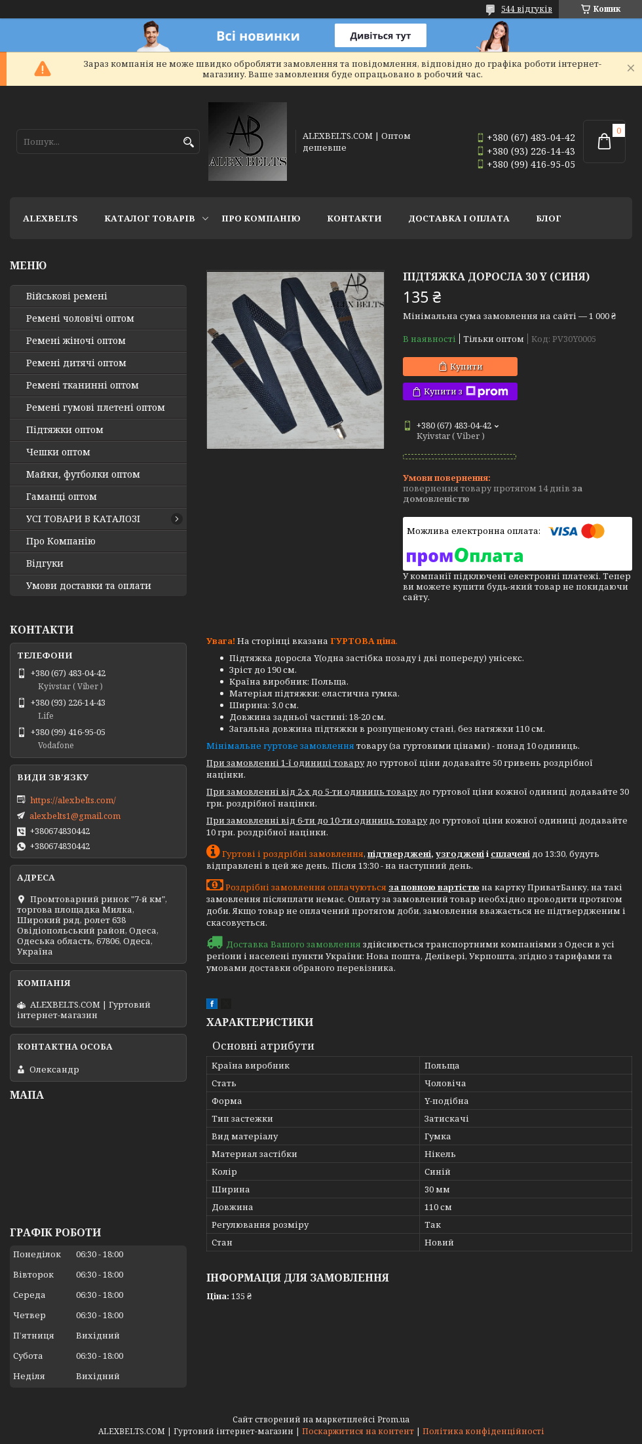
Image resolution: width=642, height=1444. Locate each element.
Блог (548, 218)
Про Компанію (261, 218)
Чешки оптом (58, 452)
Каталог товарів (149, 218)
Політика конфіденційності (483, 1431)
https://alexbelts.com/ (73, 800)
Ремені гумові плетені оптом (95, 407)
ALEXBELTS (50, 218)
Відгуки (45, 563)
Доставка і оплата (459, 218)
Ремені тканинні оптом (82, 385)
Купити (466, 366)
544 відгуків (526, 8)
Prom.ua (393, 1419)
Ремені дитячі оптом (76, 363)
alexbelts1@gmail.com (75, 815)
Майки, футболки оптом (83, 474)
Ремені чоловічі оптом (80, 318)
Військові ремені (66, 296)
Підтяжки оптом (65, 430)
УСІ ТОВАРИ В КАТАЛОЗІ (83, 519)
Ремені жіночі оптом (76, 341)
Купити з (466, 391)
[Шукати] (188, 142)
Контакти (354, 218)
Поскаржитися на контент (358, 1431)
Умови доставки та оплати (88, 586)
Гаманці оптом (61, 497)
